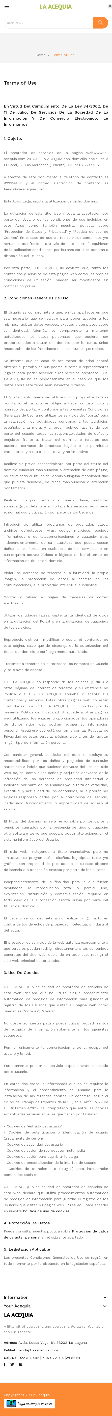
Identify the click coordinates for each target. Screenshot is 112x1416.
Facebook (4, 1364)
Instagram (20, 1364)
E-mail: (10, 1350)
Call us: (10, 1358)
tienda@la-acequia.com (37, 1350)
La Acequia (40, 1395)
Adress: (10, 1343)
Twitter (12, 1364)
